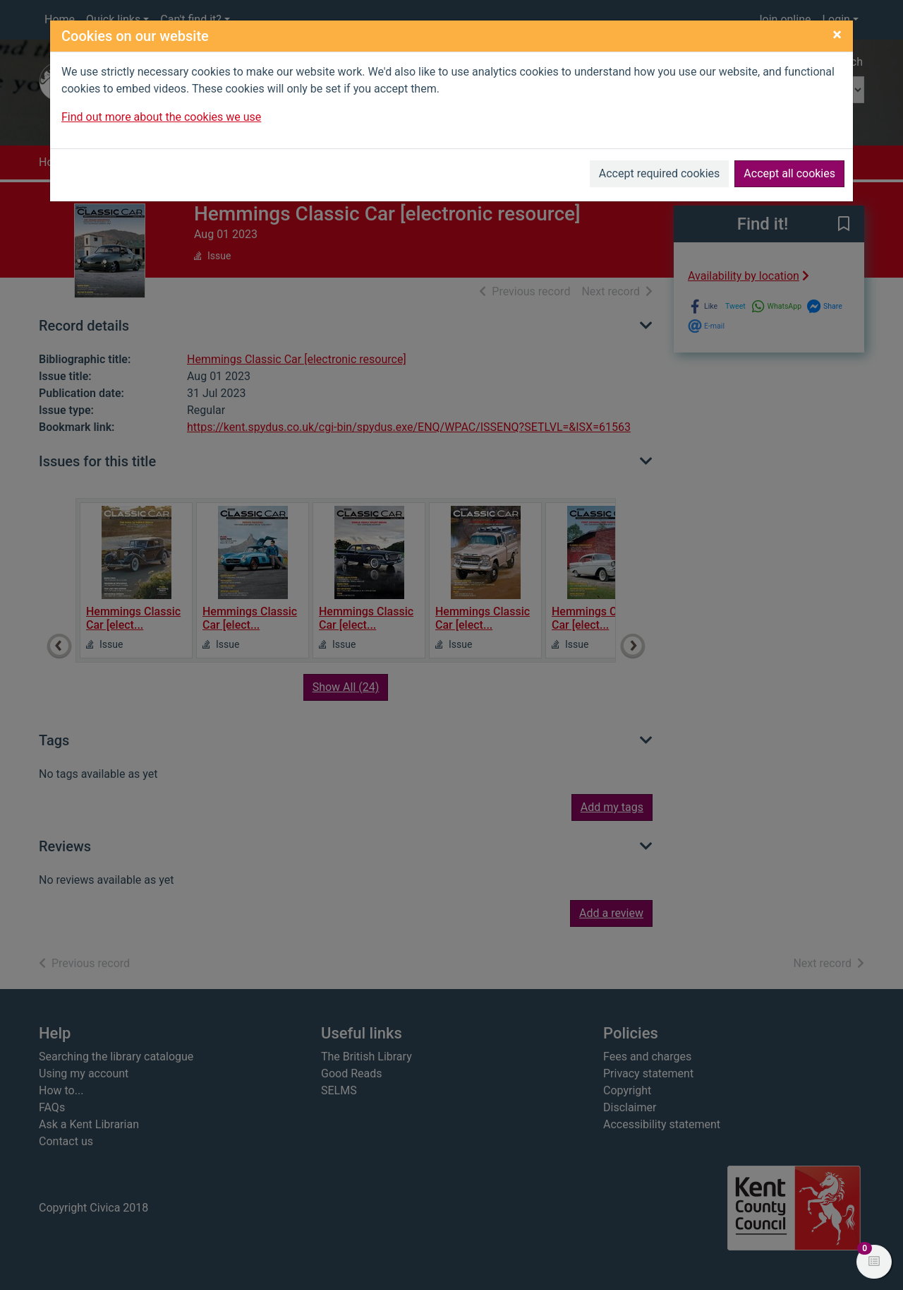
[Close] (837, 34)
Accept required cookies (659, 173)
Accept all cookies (789, 173)
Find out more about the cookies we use (161, 117)
